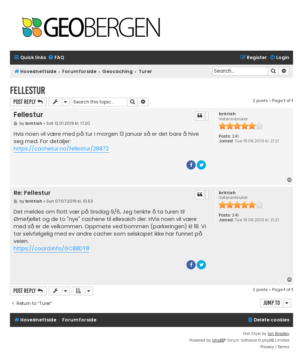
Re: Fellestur (32, 193)
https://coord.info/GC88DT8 (51, 248)
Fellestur (27, 90)
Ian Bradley (278, 333)
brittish (227, 114)
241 (235, 136)
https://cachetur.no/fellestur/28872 (61, 148)
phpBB (218, 340)
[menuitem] (56, 58)
